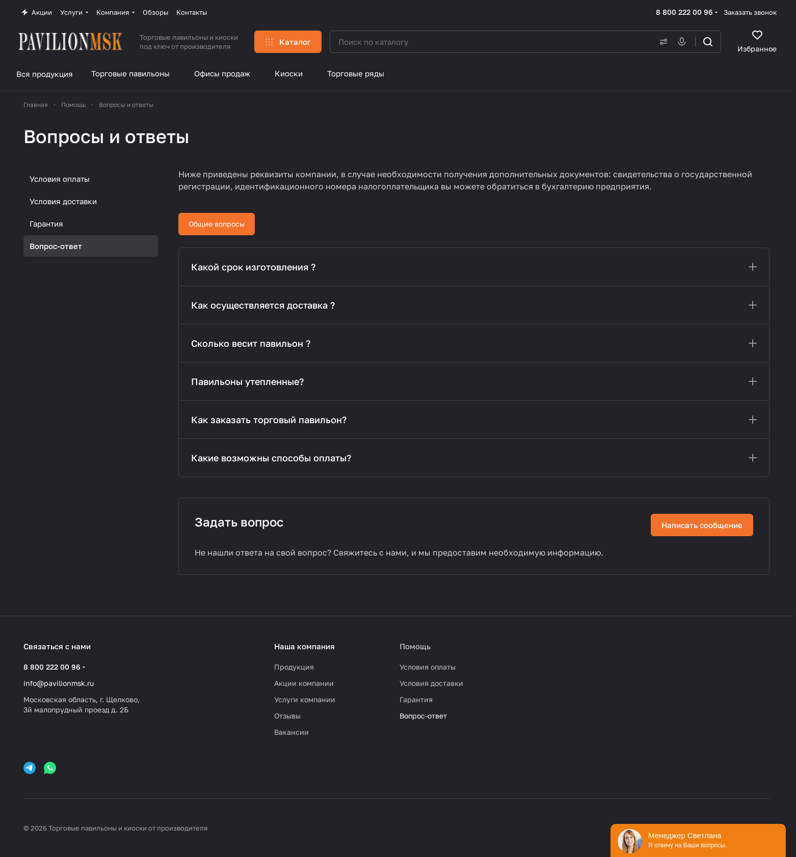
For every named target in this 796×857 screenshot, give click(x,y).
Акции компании (304, 683)
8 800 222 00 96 (684, 12)
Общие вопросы (217, 223)
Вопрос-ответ (56, 246)
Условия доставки (63, 201)
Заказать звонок (750, 12)
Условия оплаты (60, 178)
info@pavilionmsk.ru (58, 683)
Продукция (294, 666)
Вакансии (291, 732)
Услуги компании (304, 699)
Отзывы (287, 715)
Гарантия (46, 223)
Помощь (415, 646)
